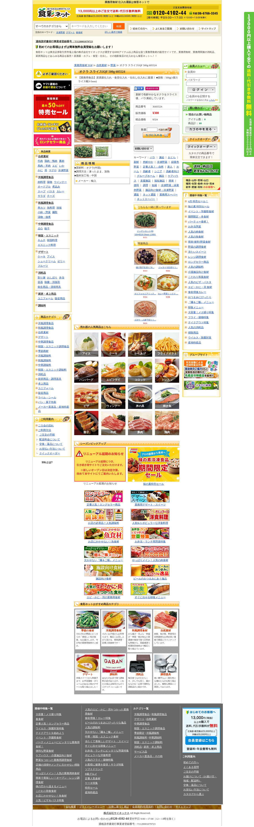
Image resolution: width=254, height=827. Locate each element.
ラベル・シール (47, 397)
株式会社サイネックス (116, 813)
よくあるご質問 (163, 28)
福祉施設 (159, 180)
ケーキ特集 (91, 783)
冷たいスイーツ (197, 251)
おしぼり (52, 277)
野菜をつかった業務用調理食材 (54, 759)
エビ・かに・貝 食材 (200, 287)
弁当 (61, 277)
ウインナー (60, 182)
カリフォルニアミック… (145, 294)
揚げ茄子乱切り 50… (145, 267)
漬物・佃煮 (44, 216)
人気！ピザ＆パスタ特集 (50, 800)
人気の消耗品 (196, 327)
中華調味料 (44, 364)
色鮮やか (148, 161)
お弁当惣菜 (194, 226)
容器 (40, 282)
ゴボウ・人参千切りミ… (145, 320)
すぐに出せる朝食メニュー (150, 597)
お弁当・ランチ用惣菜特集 (150, 541)
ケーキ (41, 256)
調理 (145, 185)
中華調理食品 (46, 223)
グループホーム (146, 175)
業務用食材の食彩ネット (52, 12)
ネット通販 (149, 194)
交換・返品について (51, 443)
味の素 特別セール (198, 206)
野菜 (113, 65)
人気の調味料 (196, 266)
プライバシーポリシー (92, 806)
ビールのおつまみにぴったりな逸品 (105, 722)
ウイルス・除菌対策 (199, 337)
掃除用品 (193, 332)
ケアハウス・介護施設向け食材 (54, 755)
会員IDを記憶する (199, 96)
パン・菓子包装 (47, 402)
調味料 (42, 305)
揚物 (49, 182)
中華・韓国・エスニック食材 (101, 736)
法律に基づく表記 (118, 806)
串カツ (41, 207)
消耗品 (42, 272)
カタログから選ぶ (193, 794)
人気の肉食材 (196, 231)
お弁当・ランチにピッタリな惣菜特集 (107, 750)
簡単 (171, 180)
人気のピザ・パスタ (199, 282)
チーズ (51, 195)
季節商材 (43, 351)
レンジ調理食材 (197, 256)
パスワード (194, 79)
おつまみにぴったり (199, 297)
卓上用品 (43, 383)
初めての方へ (140, 28)
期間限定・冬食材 (198, 216)
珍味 (59, 207)
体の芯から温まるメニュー (51, 786)
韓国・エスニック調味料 (52, 369)
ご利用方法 (44, 430)
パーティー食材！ (198, 221)
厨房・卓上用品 (47, 293)
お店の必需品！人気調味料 (103, 523)
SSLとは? (47, 462)
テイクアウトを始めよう (50, 732)
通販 (136, 194)
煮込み (56, 186)
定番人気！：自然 (153, 166)
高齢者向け (172, 171)
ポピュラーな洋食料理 (98, 755)
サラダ (41, 195)
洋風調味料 (44, 355)
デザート (70, 32)
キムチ (41, 240)
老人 (169, 166)
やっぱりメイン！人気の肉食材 (150, 560)
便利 (136, 185)
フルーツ (43, 265)
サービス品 (140, 751)
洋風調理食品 (46, 177)
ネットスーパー (146, 199)
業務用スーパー (169, 194)
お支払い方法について (52, 448)
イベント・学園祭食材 (201, 211)
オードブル (44, 186)
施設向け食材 (103, 578)
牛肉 (40, 160)
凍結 (161, 157)
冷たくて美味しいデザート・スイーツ (107, 741)
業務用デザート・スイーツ (150, 504)
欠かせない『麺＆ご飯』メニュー (103, 560)
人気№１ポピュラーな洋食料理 (150, 523)
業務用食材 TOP (83, 65)
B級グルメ (91, 773)
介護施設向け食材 (198, 272)
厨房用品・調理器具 (49, 378)
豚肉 (61, 160)
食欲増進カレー (197, 292)
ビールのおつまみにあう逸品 (150, 578)
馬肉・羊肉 (44, 165)
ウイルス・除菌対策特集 (50, 728)
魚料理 (51, 207)
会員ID (191, 71)
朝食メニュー (196, 307)
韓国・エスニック (48, 235)
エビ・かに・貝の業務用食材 (103, 597)
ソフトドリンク (94, 769)
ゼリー (61, 261)
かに (40, 170)
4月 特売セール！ (198, 201)
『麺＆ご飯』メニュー (201, 302)
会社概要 (71, 806)
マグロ (53, 170)
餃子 (47, 228)
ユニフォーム (45, 298)
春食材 (79, 32)
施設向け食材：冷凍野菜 (159, 189)
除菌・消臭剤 (52, 282)
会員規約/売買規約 (143, 806)
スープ (41, 191)
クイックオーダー (49, 453)
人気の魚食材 (196, 236)
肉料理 (41, 182)
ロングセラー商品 (198, 261)
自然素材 (43, 156)
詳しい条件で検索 (113, 32)
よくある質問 (191, 767)
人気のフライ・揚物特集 (99, 759)
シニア (158, 171)
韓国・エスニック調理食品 (53, 346)
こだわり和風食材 (198, 276)
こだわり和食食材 (46, 790)
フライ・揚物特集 (198, 317)
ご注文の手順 (47, 434)
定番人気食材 (92, 778)
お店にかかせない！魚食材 (103, 541)
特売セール (91, 787)
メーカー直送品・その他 (148, 756)
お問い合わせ (186, 28)
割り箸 (41, 277)
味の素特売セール (153, 483)
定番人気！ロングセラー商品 (103, 504)
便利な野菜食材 (45, 750)
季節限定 (139, 732)
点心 (40, 228)
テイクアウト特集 (198, 322)
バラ (152, 157)
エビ (54, 165)
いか (61, 165)
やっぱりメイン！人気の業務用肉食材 (58, 773)
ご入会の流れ (46, 425)
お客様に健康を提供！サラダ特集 (104, 764)
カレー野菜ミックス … (168, 294)
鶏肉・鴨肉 (50, 160)
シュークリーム (47, 261)
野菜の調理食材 (197, 246)
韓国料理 (52, 240)
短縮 (154, 185)
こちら (212, 100)
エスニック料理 (47, 244)
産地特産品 (194, 342)
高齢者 (147, 171)
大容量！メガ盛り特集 (201, 312)
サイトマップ (207, 28)
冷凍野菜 (60, 32)
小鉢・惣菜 (44, 212)
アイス (51, 256)
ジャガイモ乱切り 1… (168, 267)
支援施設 (145, 180)
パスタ (51, 191)
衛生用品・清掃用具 (49, 286)
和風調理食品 (46, 202)
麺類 (54, 212)
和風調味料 (44, 360)
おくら (172, 157)
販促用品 (60, 298)
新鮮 (136, 161)
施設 (161, 175)
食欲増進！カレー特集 (98, 718)
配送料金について (49, 439)
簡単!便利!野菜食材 (199, 241)
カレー (60, 191)
